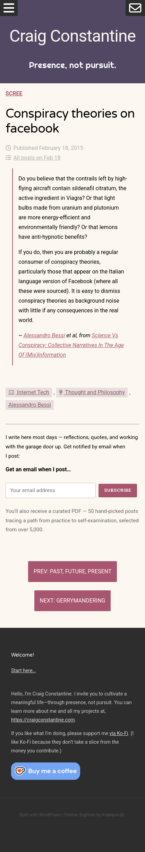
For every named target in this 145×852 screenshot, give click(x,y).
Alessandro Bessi (44, 335)
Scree (14, 93)
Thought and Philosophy (92, 392)
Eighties (87, 814)
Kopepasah (113, 814)
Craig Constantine (72, 36)
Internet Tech (28, 392)
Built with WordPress (39, 814)
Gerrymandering (80, 600)
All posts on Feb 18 (33, 157)
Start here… (23, 670)
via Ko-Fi (119, 733)
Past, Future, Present (81, 571)
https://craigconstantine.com (43, 720)
